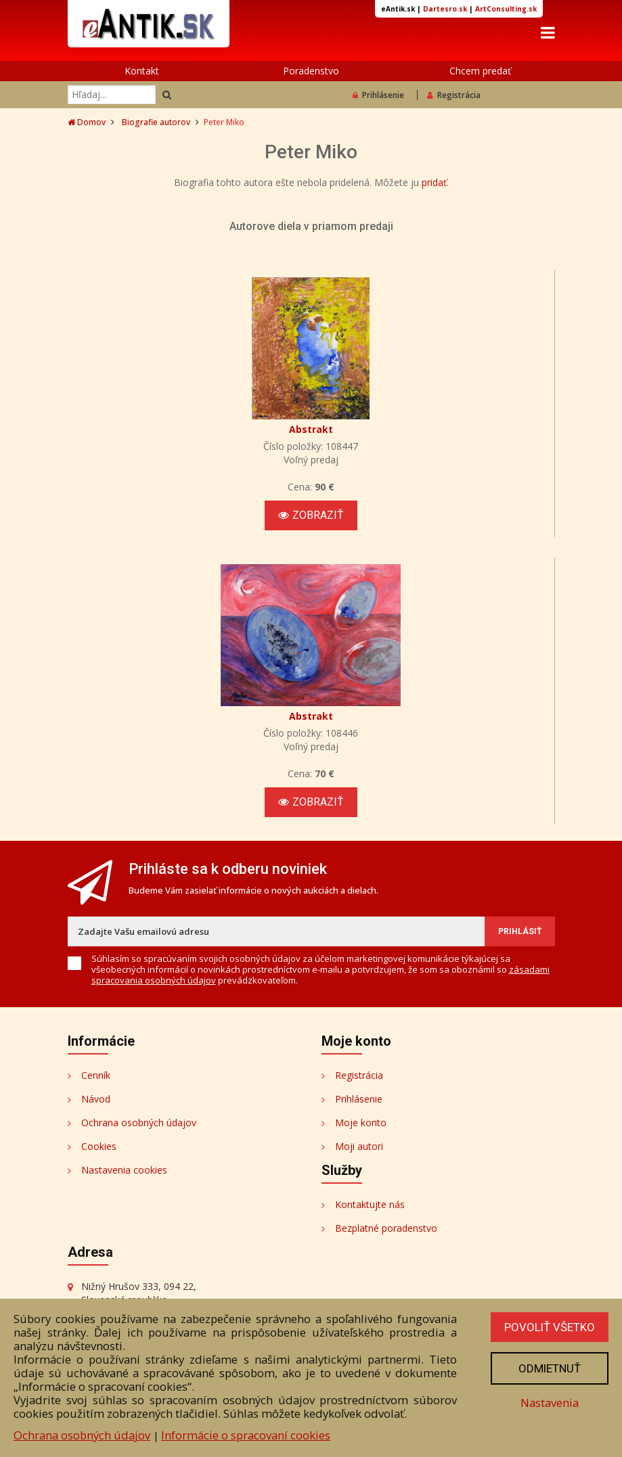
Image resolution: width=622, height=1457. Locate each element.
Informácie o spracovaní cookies (245, 1435)
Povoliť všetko (549, 1327)
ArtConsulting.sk (506, 9)
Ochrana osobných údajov (138, 1122)
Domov (87, 122)
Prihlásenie (378, 95)
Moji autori (359, 1146)
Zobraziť (311, 515)
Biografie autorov (156, 122)
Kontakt (142, 70)
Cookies (98, 1146)
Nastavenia (549, 1402)
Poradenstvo (311, 70)
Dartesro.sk (445, 9)
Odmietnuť (549, 1368)
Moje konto (360, 1122)
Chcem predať (480, 70)
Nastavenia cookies (124, 1169)
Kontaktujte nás (370, 1204)
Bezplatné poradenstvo (386, 1228)
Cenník (95, 1075)
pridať (434, 182)
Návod (95, 1098)
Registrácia (454, 95)
